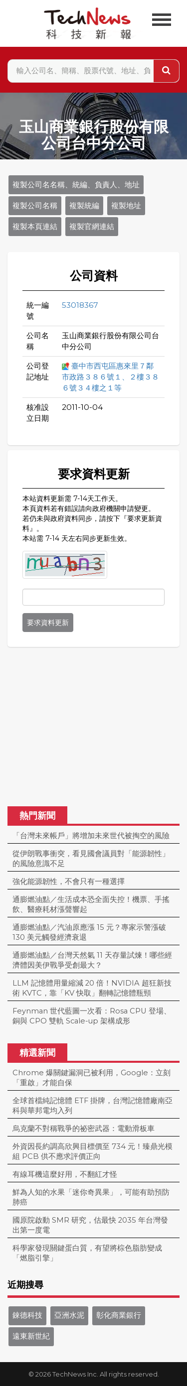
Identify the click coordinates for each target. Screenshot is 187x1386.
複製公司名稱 (34, 205)
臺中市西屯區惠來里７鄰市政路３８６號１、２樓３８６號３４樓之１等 (110, 376)
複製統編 (84, 205)
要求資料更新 (48, 622)
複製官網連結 (91, 226)
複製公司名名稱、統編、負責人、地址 (76, 184)
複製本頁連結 (34, 226)
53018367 (80, 305)
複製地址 (126, 205)
